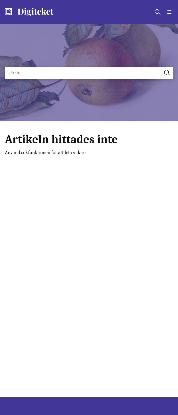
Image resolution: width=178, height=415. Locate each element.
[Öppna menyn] (168, 12)
